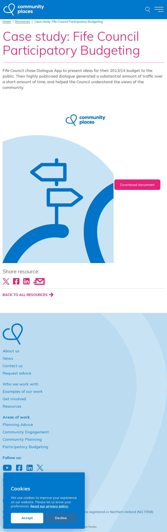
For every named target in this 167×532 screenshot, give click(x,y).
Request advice (17, 373)
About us (11, 350)
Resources (12, 406)
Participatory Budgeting (25, 446)
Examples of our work (23, 391)
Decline (61, 518)
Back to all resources (28, 294)
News (8, 358)
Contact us (13, 365)
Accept (27, 518)
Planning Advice (18, 424)
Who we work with (20, 384)
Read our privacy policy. (49, 506)
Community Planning (22, 439)
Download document (137, 184)
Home (7, 22)
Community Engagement (26, 431)
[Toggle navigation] (159, 9)
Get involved (14, 398)
